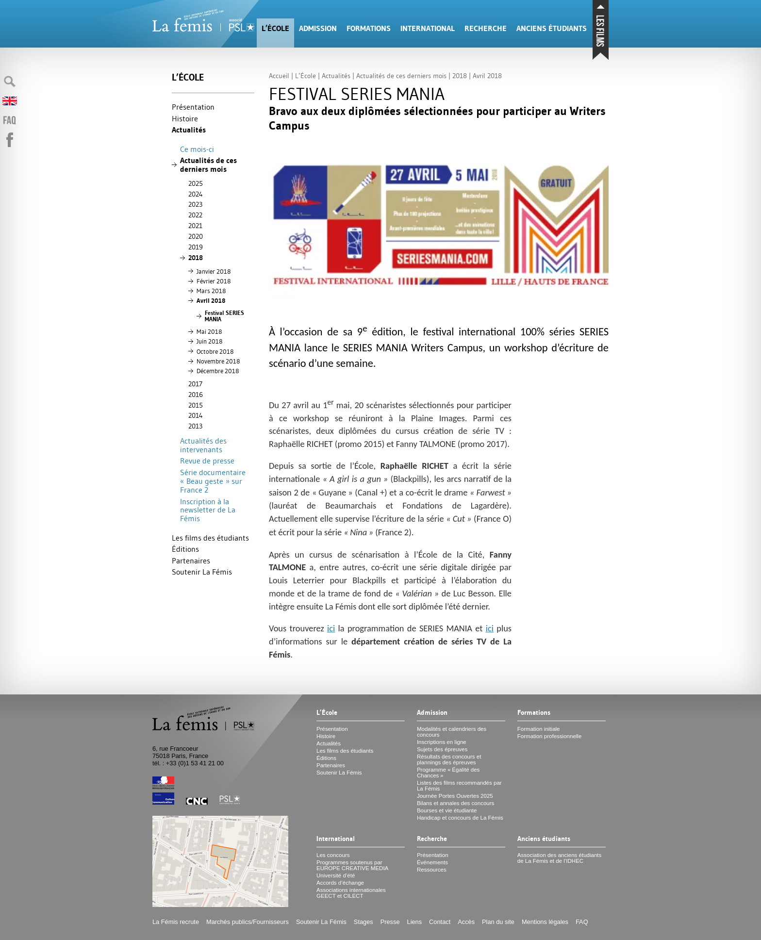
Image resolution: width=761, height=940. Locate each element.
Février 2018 (214, 281)
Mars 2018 (211, 291)
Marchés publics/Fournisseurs (247, 921)
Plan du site (498, 921)
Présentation (193, 107)
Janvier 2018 (214, 271)
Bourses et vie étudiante (447, 810)
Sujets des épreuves (442, 749)
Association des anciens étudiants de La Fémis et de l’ (559, 858)
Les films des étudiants (210, 538)
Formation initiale (538, 729)
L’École (275, 28)
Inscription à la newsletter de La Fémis (207, 509)
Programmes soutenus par (352, 865)
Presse (390, 921)
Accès (466, 921)
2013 (195, 426)
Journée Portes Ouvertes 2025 (455, 796)
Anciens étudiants (551, 28)
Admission (318, 28)
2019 (195, 247)
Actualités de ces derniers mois (208, 164)
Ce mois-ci (197, 149)
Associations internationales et (351, 893)
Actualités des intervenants (203, 445)
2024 (195, 194)
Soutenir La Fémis (202, 572)
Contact (439, 921)
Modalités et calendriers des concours (451, 732)
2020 (195, 236)
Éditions (185, 549)
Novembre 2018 (218, 361)
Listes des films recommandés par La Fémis (459, 786)
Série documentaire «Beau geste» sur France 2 (213, 481)
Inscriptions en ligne (441, 742)
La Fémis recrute (175, 921)
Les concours (333, 855)
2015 (195, 405)
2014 (195, 415)
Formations (369, 28)
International (427, 28)
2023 (195, 204)
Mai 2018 (209, 331)
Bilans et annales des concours (455, 803)
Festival (224, 316)
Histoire (185, 118)
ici (331, 628)
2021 (195, 225)
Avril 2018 (211, 301)
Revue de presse (207, 460)
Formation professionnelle (549, 736)
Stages (363, 921)
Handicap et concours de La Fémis (460, 818)
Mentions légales (545, 921)
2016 (195, 394)
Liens (414, 921)
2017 (195, 383)
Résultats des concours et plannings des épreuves (449, 759)
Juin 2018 (209, 341)
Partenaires (191, 560)
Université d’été (335, 875)
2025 (195, 183)
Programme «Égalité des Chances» (448, 772)
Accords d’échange (340, 883)
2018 (195, 257)
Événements (432, 862)
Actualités (189, 130)
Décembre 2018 (218, 371)
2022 (195, 215)
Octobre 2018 (215, 351)
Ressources (432, 870)
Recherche (485, 28)
